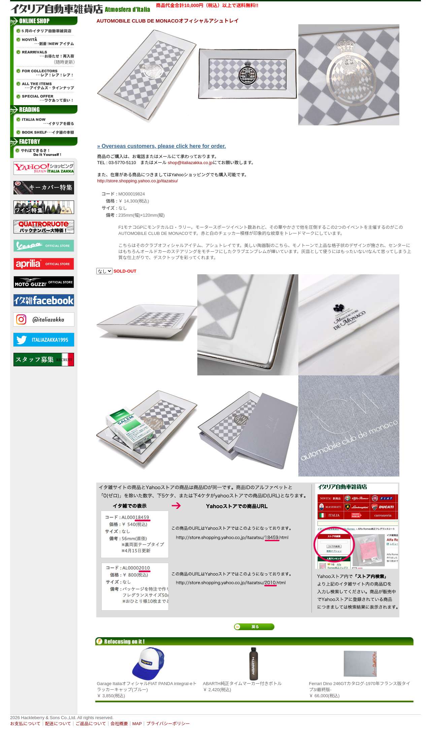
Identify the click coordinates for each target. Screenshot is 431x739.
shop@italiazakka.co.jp (190, 162)
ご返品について (90, 723)
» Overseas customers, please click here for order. (161, 146)
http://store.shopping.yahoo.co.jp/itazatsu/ (137, 180)
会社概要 (119, 723)
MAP (137, 723)
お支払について (25, 723)
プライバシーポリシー (168, 723)
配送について (58, 723)
